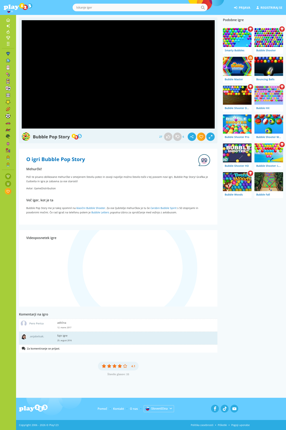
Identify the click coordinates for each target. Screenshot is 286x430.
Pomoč (102, 409)
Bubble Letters (100, 212)
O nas (134, 409)
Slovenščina (157, 409)
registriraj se (269, 8)
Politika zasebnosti (202, 425)
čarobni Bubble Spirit (163, 208)
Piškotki (222, 425)
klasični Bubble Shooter (90, 208)
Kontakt (118, 409)
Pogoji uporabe (240, 425)
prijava (242, 8)
